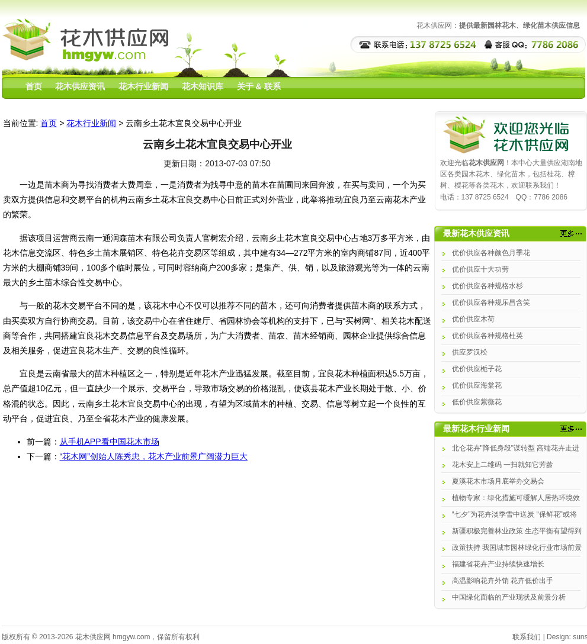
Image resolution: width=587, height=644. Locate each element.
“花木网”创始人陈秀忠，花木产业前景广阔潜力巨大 (154, 456)
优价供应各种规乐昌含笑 (491, 302)
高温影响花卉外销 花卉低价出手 (502, 581)
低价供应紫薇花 (477, 402)
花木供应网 (93, 637)
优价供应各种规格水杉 (487, 286)
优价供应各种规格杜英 (487, 335)
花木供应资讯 (80, 86)
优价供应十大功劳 (480, 269)
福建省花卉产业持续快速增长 (498, 564)
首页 (33, 86)
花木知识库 (202, 86)
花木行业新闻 (143, 86)
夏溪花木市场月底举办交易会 (498, 481)
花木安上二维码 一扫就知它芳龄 (502, 465)
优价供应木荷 (473, 319)
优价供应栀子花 (477, 369)
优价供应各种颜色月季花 (491, 253)
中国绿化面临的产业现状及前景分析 (509, 597)
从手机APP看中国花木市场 (109, 441)
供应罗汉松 (469, 352)
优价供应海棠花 (477, 385)
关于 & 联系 (259, 86)
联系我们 (526, 637)
